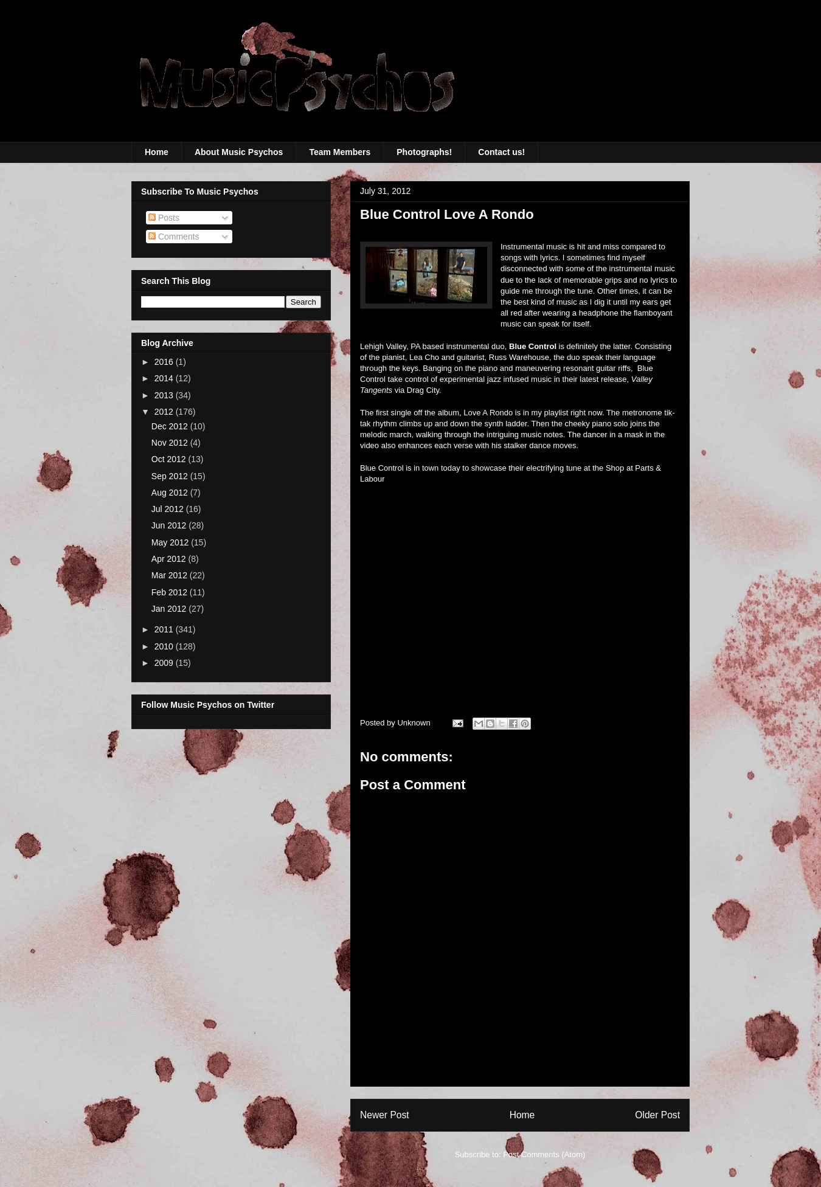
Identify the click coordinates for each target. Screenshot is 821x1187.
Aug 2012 (170, 492)
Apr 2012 (170, 559)
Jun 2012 (170, 525)
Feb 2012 (170, 592)
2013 (165, 395)
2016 (165, 362)
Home (156, 152)
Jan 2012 (170, 609)
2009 (165, 663)
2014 (165, 378)
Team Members (339, 152)
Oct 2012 (170, 459)
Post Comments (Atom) (544, 1154)
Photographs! (424, 152)
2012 (165, 412)
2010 (165, 646)
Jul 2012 (168, 509)
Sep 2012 (170, 476)
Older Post (657, 1115)
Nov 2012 (170, 443)
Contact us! (501, 152)
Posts (163, 218)
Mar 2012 (170, 575)
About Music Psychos (239, 152)
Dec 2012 (170, 426)
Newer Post (384, 1115)
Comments (173, 236)
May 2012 (171, 542)
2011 (165, 629)
